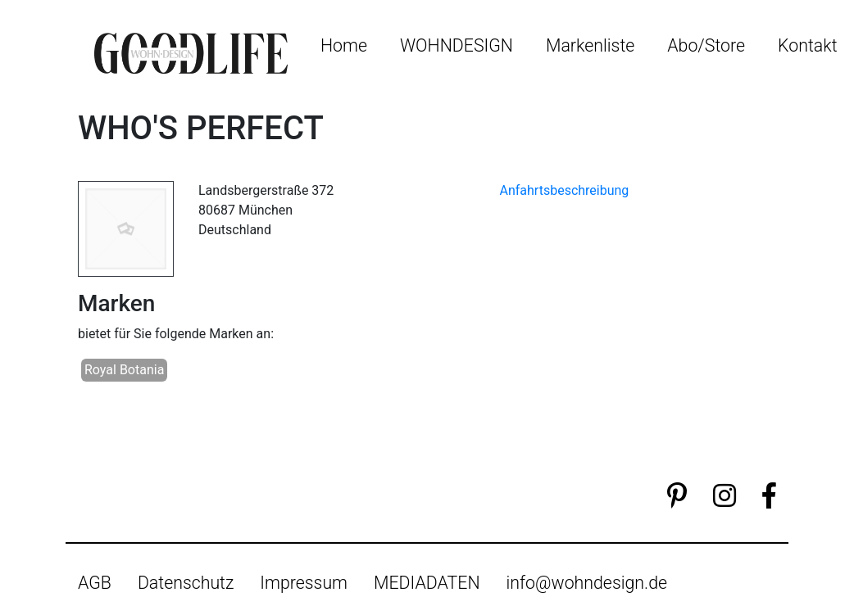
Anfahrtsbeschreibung (564, 190)
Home (343, 45)
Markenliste (590, 45)
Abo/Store (706, 45)
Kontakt (807, 45)
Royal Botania (124, 370)
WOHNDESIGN (456, 45)
